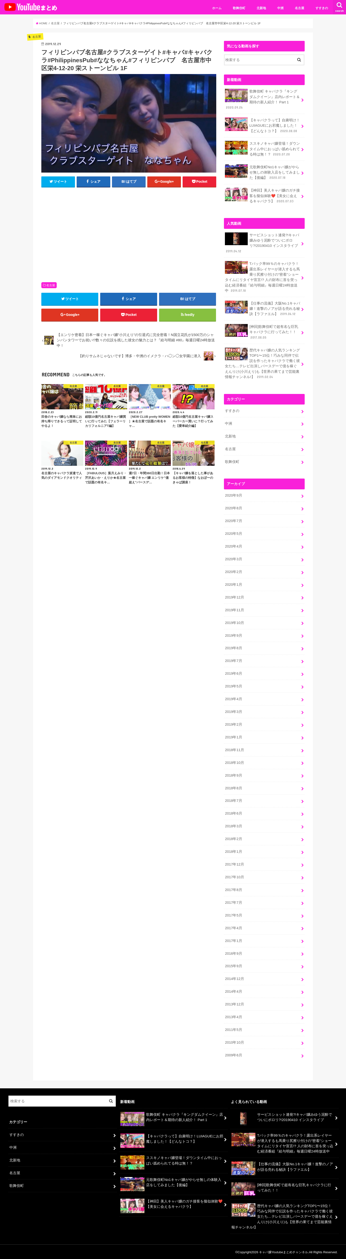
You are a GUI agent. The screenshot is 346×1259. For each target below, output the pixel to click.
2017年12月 (234, 864)
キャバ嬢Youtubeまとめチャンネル (283, 1251)
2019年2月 (233, 724)
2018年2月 (233, 838)
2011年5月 (233, 1029)
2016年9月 (233, 953)
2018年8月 (233, 788)
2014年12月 (234, 978)
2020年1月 (233, 584)
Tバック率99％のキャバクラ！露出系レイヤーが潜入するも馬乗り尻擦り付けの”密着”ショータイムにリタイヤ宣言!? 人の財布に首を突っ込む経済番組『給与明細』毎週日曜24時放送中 (262, 277)
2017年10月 (234, 877)
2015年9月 (233, 965)
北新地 (261, 8)
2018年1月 (233, 851)
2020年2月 (233, 571)
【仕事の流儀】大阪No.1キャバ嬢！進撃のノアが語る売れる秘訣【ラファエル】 (262, 308)
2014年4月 (233, 991)
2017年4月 (233, 927)
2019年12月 (234, 597)
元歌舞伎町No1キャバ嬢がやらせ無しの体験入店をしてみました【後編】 (262, 172)
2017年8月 (233, 889)
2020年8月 (233, 508)
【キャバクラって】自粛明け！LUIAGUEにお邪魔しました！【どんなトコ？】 (262, 125)
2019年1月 (233, 737)
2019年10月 (234, 622)
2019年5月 (233, 686)
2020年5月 (233, 533)
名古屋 (299, 8)
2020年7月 (233, 521)
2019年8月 (233, 648)
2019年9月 (233, 635)
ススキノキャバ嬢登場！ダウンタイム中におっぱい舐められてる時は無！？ (262, 148)
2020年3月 (233, 559)
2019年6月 (233, 673)
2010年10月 (234, 1042)
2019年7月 (233, 660)
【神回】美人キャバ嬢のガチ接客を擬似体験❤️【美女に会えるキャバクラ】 (262, 195)
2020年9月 (233, 495)
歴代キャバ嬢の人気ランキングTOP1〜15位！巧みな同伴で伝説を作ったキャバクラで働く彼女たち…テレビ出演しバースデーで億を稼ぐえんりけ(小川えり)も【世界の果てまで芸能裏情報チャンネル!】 (262, 363)
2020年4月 (233, 546)
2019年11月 (234, 609)
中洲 (280, 8)
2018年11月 (234, 749)
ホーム (217, 8)
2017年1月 (233, 940)
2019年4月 (233, 698)
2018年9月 (233, 775)
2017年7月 (233, 902)
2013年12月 (234, 1004)
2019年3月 (233, 711)
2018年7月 (233, 800)
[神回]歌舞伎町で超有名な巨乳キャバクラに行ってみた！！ (261, 331)
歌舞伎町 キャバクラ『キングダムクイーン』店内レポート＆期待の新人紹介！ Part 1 (262, 99)
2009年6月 (233, 1054)
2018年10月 (234, 762)
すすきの (321, 8)
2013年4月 (233, 1016)
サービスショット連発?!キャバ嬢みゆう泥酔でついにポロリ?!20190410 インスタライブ (262, 242)
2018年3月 (233, 826)
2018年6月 (233, 813)
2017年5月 (233, 914)
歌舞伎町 (239, 8)
